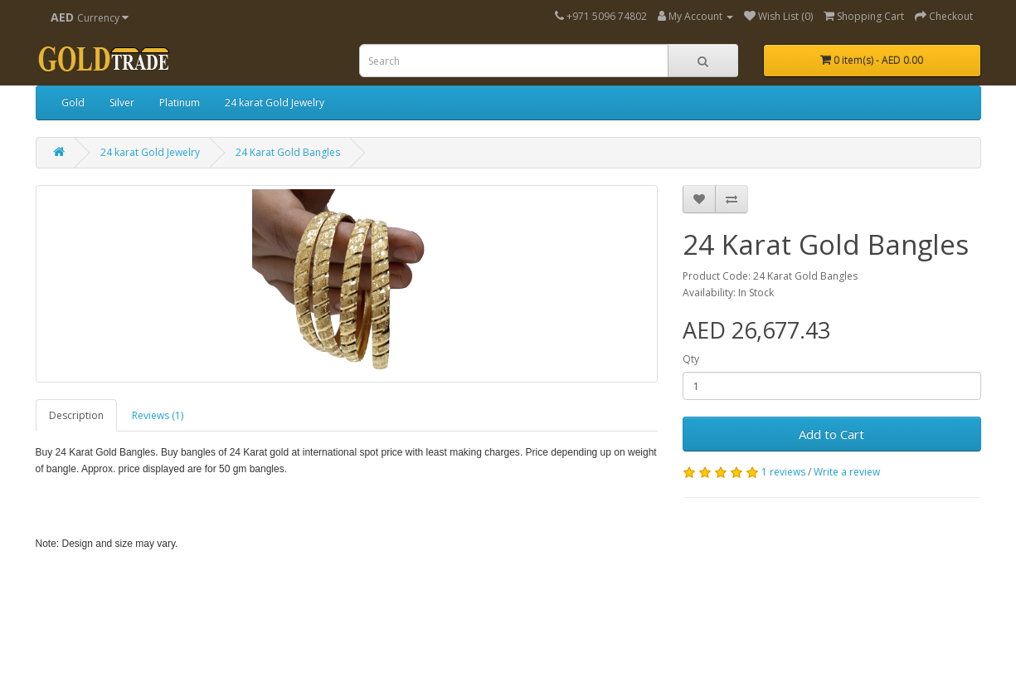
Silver (121, 102)
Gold (73, 102)
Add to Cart (831, 434)
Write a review (847, 472)
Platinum (179, 102)
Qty (691, 359)
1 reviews (783, 472)
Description (76, 415)
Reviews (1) (157, 415)
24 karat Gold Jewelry (274, 102)
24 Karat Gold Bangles (288, 152)
